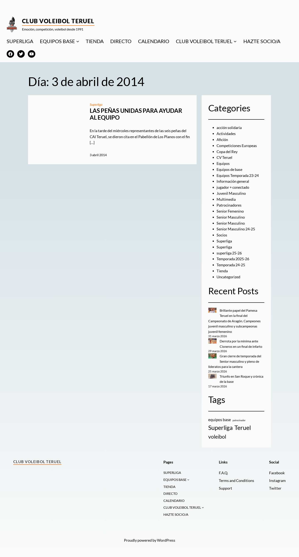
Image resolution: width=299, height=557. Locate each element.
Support (225, 488)
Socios (222, 235)
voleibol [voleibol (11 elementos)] (217, 436)
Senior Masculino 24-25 (236, 229)
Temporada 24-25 (231, 265)
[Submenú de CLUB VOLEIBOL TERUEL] (235, 41)
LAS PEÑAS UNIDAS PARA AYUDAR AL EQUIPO (136, 114)
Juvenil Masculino (231, 193)
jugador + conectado (233, 187)
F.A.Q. (223, 473)
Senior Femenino (230, 211)
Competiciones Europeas (237, 145)
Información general (233, 181)
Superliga (96, 104)
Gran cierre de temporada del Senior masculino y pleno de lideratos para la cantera (234, 361)
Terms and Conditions (236, 480)
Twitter (275, 488)
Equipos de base (229, 169)
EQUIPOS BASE (57, 41)
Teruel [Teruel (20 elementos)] (242, 427)
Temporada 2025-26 (233, 259)
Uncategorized (228, 277)
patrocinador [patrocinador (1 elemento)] (239, 420)
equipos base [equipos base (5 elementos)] (219, 419)
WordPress (166, 540)
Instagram (277, 480)
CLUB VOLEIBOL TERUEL (204, 41)
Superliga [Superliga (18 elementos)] (220, 427)
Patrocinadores (229, 205)
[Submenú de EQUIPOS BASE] (77, 41)
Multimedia (226, 199)
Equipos (223, 163)
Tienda (222, 271)
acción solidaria (229, 127)
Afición (222, 139)
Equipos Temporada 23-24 (238, 175)
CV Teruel (224, 157)
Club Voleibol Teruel (58, 20)
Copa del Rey (227, 151)
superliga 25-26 (229, 253)
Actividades (226, 133)
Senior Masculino (231, 217)
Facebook (277, 473)
